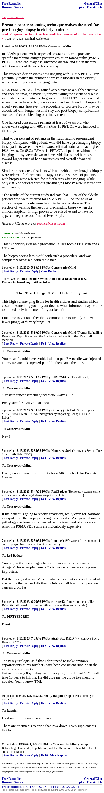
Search (18, 7)
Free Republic (11, 3)
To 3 (43, 646)
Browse (7, 7)
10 (3, 696)
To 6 (43, 609)
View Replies (49, 271)
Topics (80, 7)
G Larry (57, 410)
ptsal (54, 638)
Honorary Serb (61, 450)
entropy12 (58, 601)
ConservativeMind (63, 267)
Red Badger (59, 491)
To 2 (43, 381)
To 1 (43, 343)
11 (3, 744)
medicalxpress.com (51, 223)
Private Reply (29, 271)
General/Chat (93, 3)
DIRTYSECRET (62, 377)
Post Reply (11, 271)
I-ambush (57, 540)
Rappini (58, 696)
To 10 (44, 755)
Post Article (94, 7)
